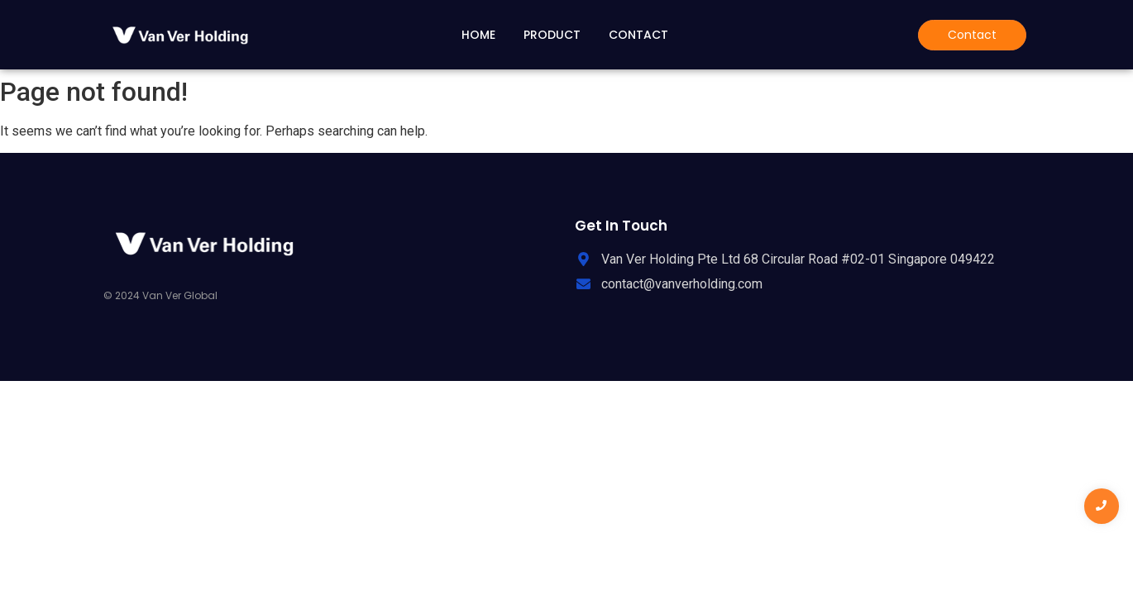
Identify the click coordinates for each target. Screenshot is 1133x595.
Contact (638, 34)
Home (478, 34)
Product (552, 34)
